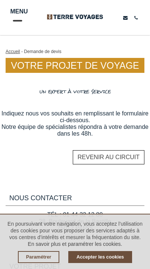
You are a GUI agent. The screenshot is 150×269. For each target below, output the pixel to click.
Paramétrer (38, 257)
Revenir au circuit (109, 157)
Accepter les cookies (100, 257)
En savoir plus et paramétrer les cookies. (75, 244)
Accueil (13, 51)
